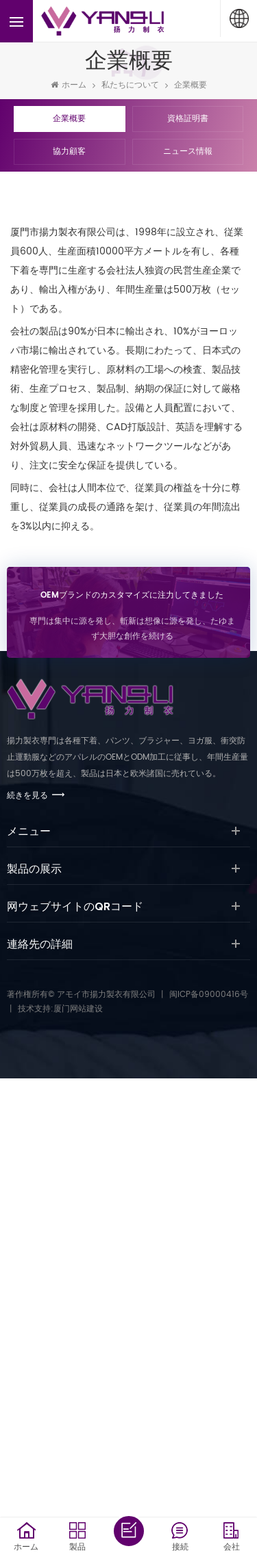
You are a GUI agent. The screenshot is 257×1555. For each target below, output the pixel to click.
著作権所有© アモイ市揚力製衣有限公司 (81, 994)
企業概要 (190, 85)
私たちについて (130, 85)
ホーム (68, 85)
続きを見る (27, 795)
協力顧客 (69, 151)
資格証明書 (187, 118)
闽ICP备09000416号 (208, 994)
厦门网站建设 (78, 1008)
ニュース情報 (187, 151)
